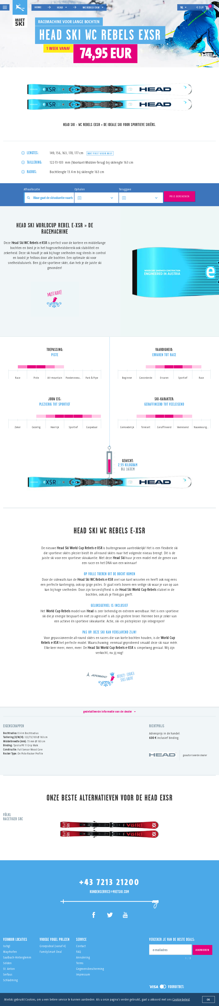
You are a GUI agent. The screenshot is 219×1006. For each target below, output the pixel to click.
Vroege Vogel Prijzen (55, 904)
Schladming (10, 945)
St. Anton (9, 934)
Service (81, 904)
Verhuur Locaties (15, 904)
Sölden (7, 928)
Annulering (83, 922)
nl (183, 7)
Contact (81, 911)
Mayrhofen (10, 917)
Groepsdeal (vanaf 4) (53, 911)
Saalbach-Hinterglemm (17, 922)
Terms (79, 928)
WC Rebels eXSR (93, 7)
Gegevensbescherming (90, 934)
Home (38, 7)
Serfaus (7, 939)
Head (62, 7)
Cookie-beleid (181, 999)
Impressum (83, 939)
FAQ (78, 917)
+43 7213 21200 (109, 847)
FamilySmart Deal (51, 917)
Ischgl (6, 911)
